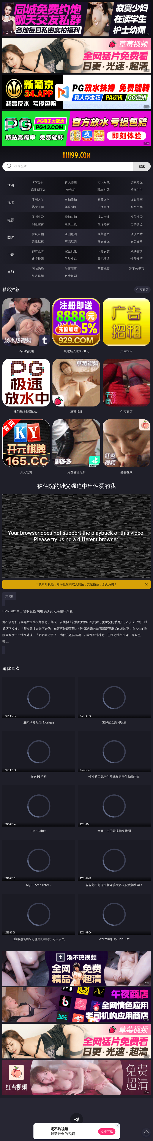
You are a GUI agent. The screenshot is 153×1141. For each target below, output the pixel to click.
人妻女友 (104, 251)
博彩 (10, 185)
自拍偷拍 (71, 199)
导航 (10, 271)
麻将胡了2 (38, 190)
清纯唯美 (71, 241)
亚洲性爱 (38, 217)
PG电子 (38, 182)
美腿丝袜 (38, 241)
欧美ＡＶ (104, 199)
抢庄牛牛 (137, 190)
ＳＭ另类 (137, 207)
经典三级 (71, 224)
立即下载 (107, 1131)
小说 (10, 254)
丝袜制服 (71, 207)
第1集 (9, 596)
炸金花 (70, 190)
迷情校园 (38, 258)
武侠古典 (137, 251)
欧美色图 (104, 234)
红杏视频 (38, 276)
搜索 (142, 166)
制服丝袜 (38, 224)
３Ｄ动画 (137, 199)
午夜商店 (71, 268)
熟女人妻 (38, 207)
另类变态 (137, 224)
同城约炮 (38, 268)
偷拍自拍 (71, 217)
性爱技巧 (137, 258)
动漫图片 (137, 234)
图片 (10, 237)
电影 (10, 219)
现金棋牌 (104, 190)
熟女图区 (104, 241)
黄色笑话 (104, 258)
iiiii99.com (76, 155)
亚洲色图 (71, 234)
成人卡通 (104, 217)
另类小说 (71, 258)
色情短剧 (71, 276)
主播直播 (104, 207)
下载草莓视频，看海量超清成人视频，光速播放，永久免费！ (92, 584)
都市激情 (38, 251)
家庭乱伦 (71, 251)
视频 (10, 202)
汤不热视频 (136, 268)
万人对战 (104, 182)
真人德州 (71, 182)
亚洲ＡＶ (38, 199)
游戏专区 (137, 182)
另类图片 (137, 241)
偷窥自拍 (38, 234)
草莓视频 (104, 268)
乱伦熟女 (104, 224)
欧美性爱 (137, 217)
